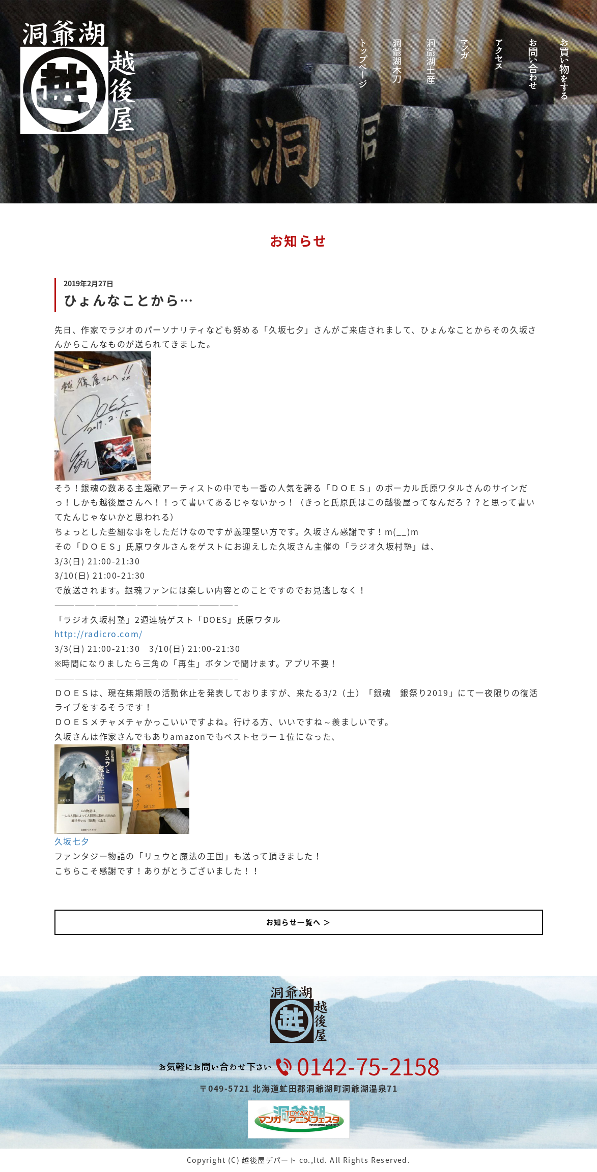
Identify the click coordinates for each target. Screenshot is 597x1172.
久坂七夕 (72, 841)
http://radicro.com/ (98, 633)
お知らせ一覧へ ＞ (298, 922)
